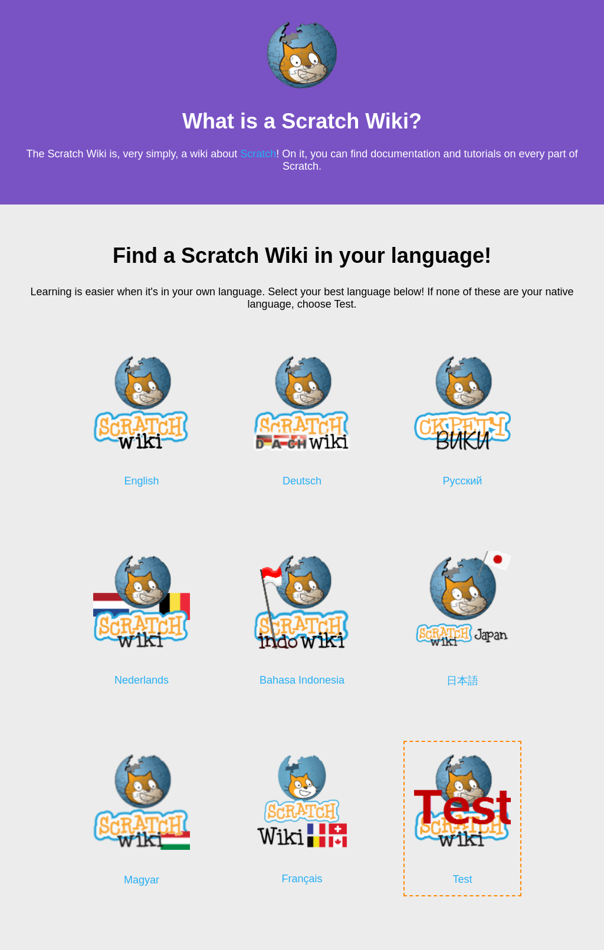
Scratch (258, 154)
